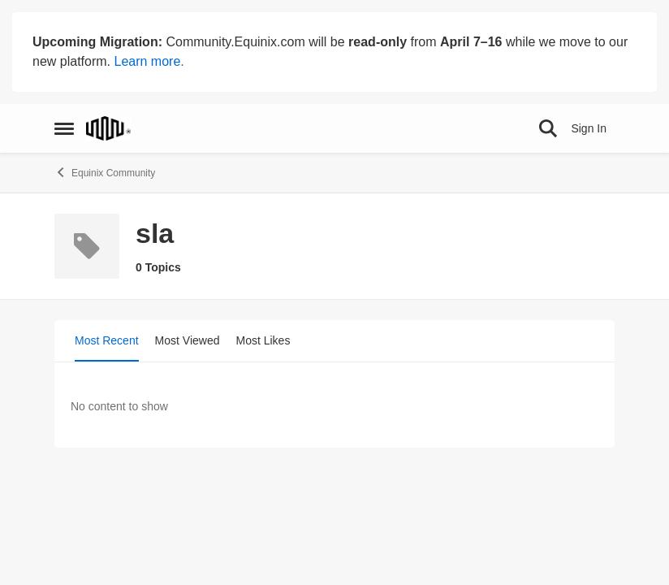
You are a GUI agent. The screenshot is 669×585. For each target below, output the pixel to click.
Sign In (588, 128)
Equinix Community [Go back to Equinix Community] (104, 172)
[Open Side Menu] (64, 128)
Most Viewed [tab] (187, 340)
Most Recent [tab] (107, 340)
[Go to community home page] (108, 128)
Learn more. (148, 61)
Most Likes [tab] (263, 340)
